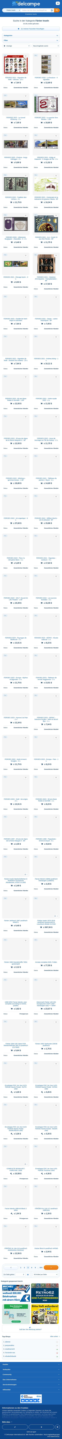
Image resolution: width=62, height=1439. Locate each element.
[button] (52, 10)
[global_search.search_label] (37, 10)
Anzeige (8, 46)
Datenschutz (54, 1436)
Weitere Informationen (45, 1422)
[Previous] (11, 1267)
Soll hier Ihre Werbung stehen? (30, 1328)
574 (41, 1267)
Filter (6, 40)
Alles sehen (55, 1336)
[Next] (51, 1267)
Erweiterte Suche (31, 14)
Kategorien (8, 35)
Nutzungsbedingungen (52, 1434)
